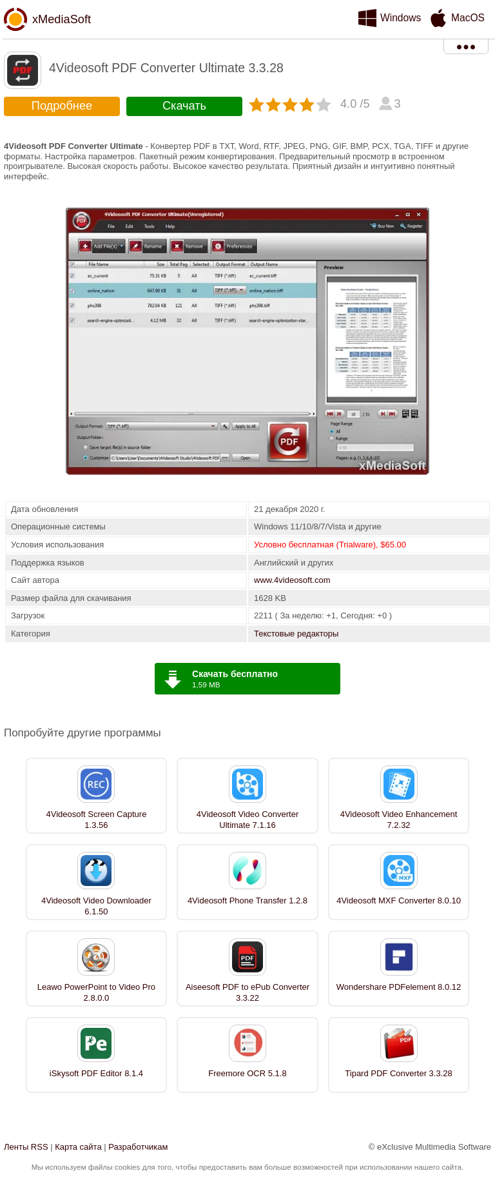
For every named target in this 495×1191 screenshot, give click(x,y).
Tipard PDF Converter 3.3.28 (398, 1073)
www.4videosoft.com (292, 580)
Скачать (184, 105)
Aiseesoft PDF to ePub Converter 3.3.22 (247, 992)
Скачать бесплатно (235, 674)
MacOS (468, 17)
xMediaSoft (61, 19)
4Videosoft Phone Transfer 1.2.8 (247, 900)
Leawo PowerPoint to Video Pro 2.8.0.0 (96, 992)
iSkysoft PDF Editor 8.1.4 (96, 1073)
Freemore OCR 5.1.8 (247, 1073)
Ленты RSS (26, 1147)
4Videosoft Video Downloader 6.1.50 (96, 906)
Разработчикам (138, 1147)
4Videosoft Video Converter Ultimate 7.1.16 (248, 819)
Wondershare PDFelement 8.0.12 (398, 987)
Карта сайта (78, 1147)
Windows (400, 17)
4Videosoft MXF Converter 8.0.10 (398, 900)
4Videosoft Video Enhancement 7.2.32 (399, 819)
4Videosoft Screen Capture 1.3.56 (96, 819)
